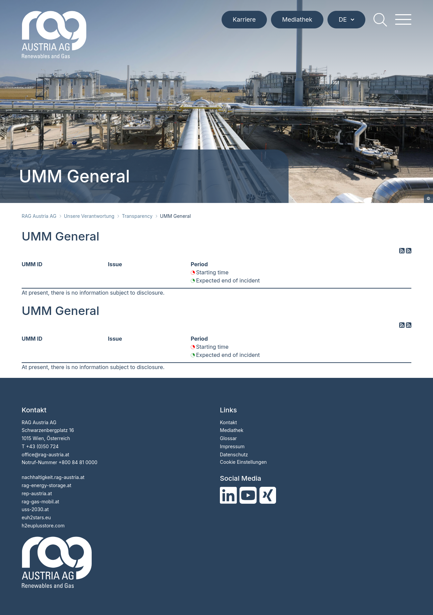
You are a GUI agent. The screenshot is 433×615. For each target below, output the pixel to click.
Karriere (244, 19)
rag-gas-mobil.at (40, 501)
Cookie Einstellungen (243, 462)
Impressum (232, 446)
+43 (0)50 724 (42, 446)
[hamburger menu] (403, 19)
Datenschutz (234, 454)
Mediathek (297, 19)
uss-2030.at (35, 509)
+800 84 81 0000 (78, 462)
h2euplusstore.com (43, 525)
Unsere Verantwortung (89, 216)
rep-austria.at (37, 493)
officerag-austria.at (45, 454)
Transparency (137, 216)
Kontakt (228, 422)
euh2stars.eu (36, 517)
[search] (380, 19)
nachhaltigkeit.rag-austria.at (53, 477)
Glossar (228, 438)
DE (346, 19)
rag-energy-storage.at (46, 485)
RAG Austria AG (39, 216)
